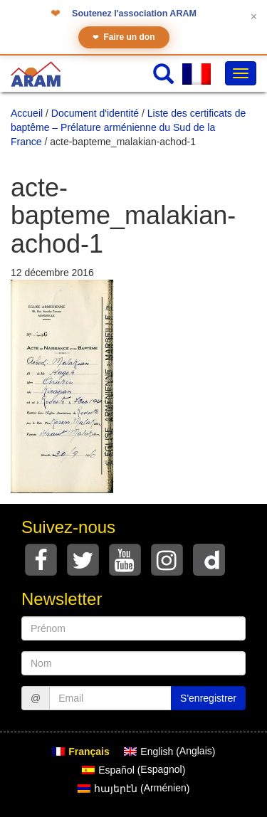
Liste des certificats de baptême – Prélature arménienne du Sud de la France (128, 127)
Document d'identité (95, 113)
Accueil (27, 113)
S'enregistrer (208, 698)
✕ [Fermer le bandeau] (254, 16)
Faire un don (124, 37)
